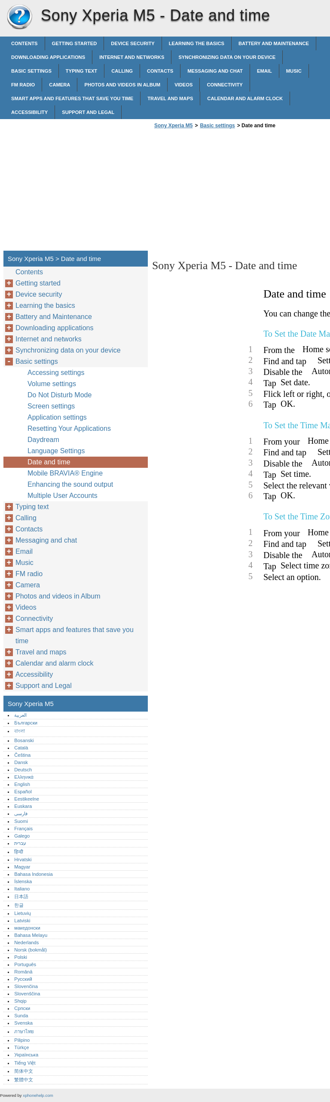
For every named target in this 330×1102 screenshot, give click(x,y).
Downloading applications (48, 57)
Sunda (21, 1015)
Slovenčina (26, 986)
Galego (22, 835)
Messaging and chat (215, 71)
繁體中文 (23, 1079)
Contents (24, 43)
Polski (20, 957)
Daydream (43, 439)
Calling (122, 71)
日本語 (21, 896)
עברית (20, 843)
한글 (19, 905)
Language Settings (56, 450)
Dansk (21, 762)
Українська (26, 1054)
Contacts (160, 71)
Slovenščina (27, 993)
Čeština (22, 755)
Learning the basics (196, 43)
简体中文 (23, 1071)
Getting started (74, 43)
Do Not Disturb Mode (60, 395)
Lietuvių (22, 913)
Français (23, 828)
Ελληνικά (24, 777)
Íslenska (23, 881)
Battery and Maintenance (273, 43)
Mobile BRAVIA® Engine (65, 473)
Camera (59, 84)
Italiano (22, 888)
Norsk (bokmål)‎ (30, 949)
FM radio (23, 84)
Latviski (22, 920)
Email (264, 71)
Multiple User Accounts (63, 495)
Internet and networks (131, 57)
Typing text (81, 71)
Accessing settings (56, 372)
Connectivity (224, 84)
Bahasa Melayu (30, 935)
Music (294, 71)
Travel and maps (170, 98)
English (22, 784)
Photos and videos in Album (122, 84)
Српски (22, 1008)
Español (22, 791)
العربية (20, 715)
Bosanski (24, 740)
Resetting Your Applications (69, 428)
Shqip (20, 1001)
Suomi (21, 821)
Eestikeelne (26, 798)
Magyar (22, 866)
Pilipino (22, 1040)
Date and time (49, 462)
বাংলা (19, 731)
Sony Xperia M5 (19, 17)
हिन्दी (18, 851)
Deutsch (23, 769)
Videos (183, 84)
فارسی (21, 813)
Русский (23, 979)
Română (23, 971)
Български (25, 722)
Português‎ (25, 964)
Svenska (23, 1022)
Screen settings (51, 406)
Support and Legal (88, 112)
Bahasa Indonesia (33, 874)
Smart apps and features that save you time (72, 98)
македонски (27, 927)
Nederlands (26, 942)
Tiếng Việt (24, 1062)
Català (21, 747)
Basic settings (31, 71)
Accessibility (29, 112)
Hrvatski (22, 859)
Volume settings (52, 383)
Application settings (57, 417)
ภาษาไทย (24, 1031)
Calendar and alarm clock (245, 98)
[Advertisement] (224, 192)
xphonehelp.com (38, 1095)
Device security (132, 43)
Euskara (23, 806)
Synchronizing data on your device (226, 57)
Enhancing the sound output (70, 484)
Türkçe (21, 1047)
